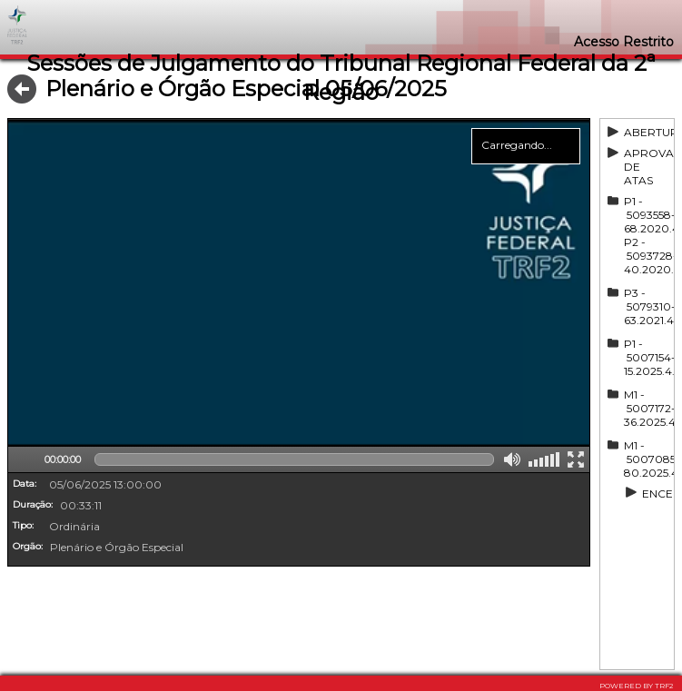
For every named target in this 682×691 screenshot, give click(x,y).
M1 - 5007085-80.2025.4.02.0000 (647, 459)
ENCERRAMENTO (656, 493)
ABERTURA (647, 132)
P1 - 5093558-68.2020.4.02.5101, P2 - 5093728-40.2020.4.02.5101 (647, 235)
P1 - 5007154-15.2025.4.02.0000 (647, 357)
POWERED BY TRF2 (636, 685)
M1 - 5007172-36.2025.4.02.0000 (647, 408)
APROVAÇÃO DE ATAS (647, 166)
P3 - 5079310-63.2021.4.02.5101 (647, 306)
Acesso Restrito (624, 42)
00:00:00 (62, 459)
